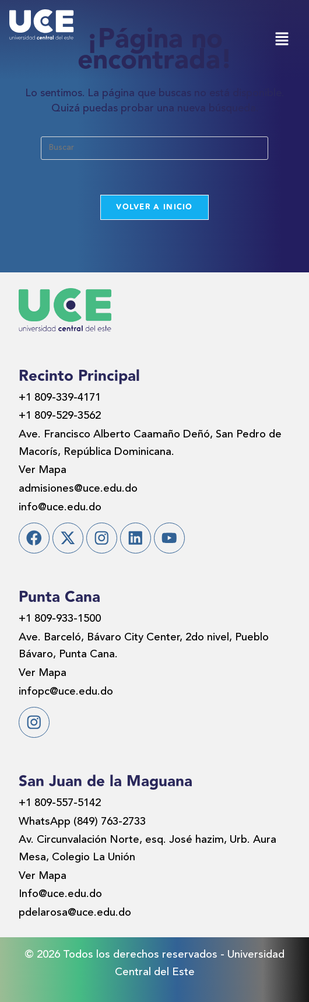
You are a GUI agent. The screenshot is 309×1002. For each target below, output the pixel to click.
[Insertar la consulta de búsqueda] (154, 148)
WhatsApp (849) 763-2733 (82, 822)
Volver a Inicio (154, 207)
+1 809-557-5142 (60, 803)
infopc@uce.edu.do (66, 692)
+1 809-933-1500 (60, 619)
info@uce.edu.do (60, 507)
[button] (281, 40)
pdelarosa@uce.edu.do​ (75, 913)
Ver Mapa (42, 470)
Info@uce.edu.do (60, 894)
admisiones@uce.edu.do (78, 489)
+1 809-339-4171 (60, 398)
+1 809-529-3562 (60, 416)
